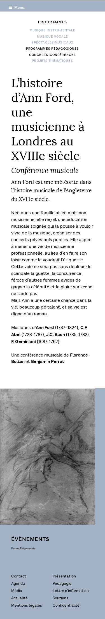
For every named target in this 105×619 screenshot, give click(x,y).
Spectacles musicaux (52, 43)
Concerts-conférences (52, 55)
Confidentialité (66, 605)
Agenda (18, 583)
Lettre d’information (71, 590)
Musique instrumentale (53, 31)
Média (16, 590)
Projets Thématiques (52, 61)
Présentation (64, 576)
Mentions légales (26, 605)
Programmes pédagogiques (52, 49)
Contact (18, 576)
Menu (16, 7)
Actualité (19, 598)
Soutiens (60, 598)
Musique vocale (52, 37)
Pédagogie (62, 583)
